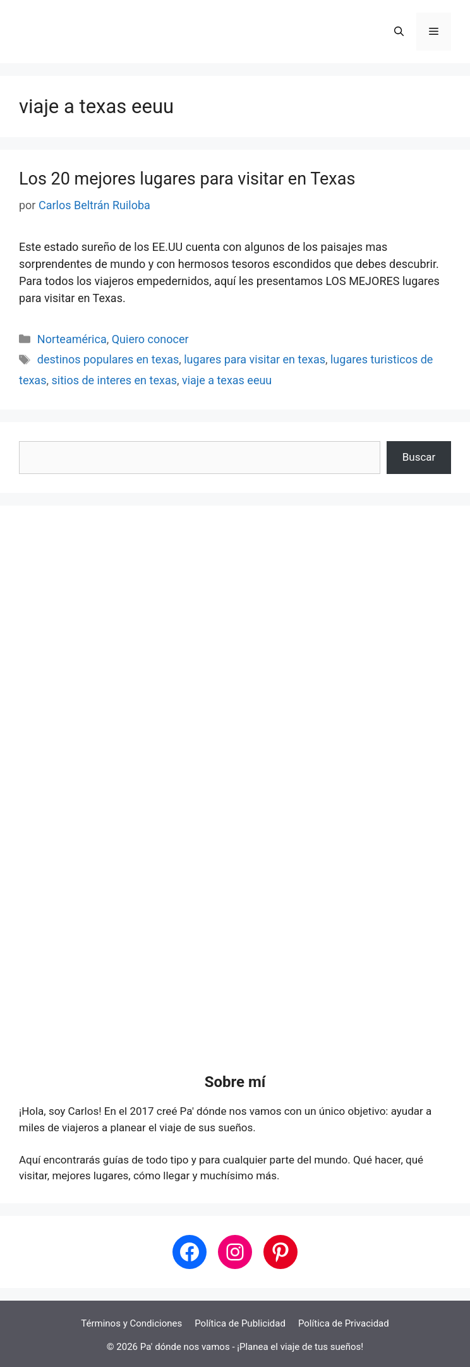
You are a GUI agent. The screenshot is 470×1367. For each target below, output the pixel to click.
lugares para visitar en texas (254, 359)
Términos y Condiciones (131, 1323)
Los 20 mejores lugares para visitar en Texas (187, 179)
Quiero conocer (150, 339)
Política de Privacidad (343, 1323)
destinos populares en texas (108, 359)
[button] (399, 32)
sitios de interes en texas (114, 380)
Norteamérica (72, 339)
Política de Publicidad (240, 1323)
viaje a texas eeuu (227, 380)
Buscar (419, 457)
